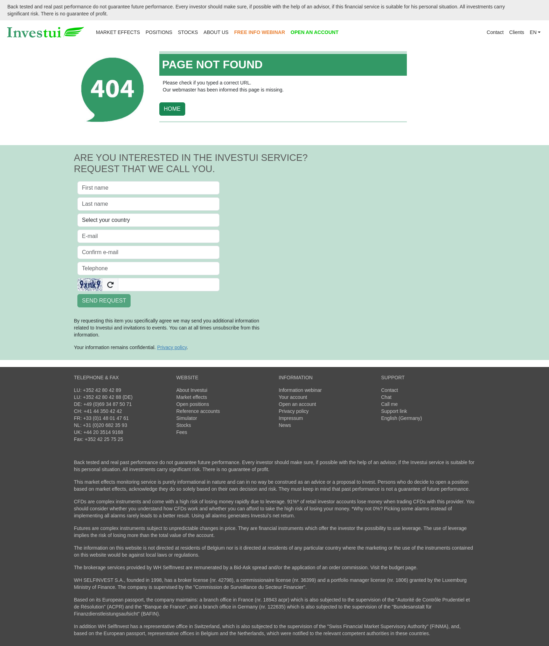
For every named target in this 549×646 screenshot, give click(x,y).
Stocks (183, 425)
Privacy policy (294, 411)
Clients (516, 32)
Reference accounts (198, 411)
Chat (386, 397)
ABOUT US (215, 32)
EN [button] (533, 32)
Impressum (291, 418)
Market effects (191, 397)
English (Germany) (401, 418)
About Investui (192, 390)
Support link (394, 411)
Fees (181, 432)
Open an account (297, 404)
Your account (293, 397)
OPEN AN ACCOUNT (315, 32)
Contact (495, 32)
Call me (389, 404)
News (285, 425)
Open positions (192, 404)
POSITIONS (159, 32)
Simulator (186, 418)
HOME (172, 109)
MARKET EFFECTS (118, 32)
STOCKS (188, 32)
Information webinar (300, 390)
